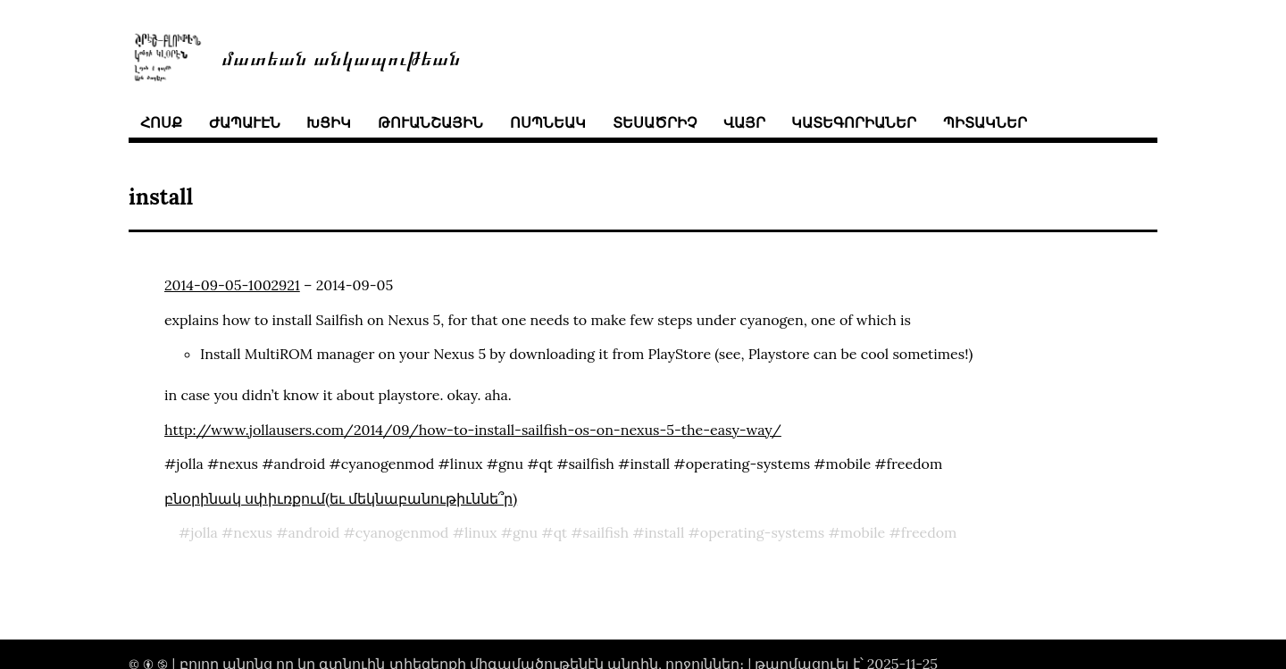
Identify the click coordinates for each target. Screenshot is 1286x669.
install (665, 532)
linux (480, 532)
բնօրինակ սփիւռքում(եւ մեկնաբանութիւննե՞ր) (340, 498)
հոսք (161, 122)
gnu (525, 532)
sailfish (606, 532)
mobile (863, 532)
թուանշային (430, 122)
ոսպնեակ (548, 122)
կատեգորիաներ (853, 122)
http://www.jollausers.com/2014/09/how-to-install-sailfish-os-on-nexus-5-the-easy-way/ (472, 430)
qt (560, 532)
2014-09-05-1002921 (232, 285)
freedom (929, 532)
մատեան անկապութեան (341, 57)
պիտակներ (985, 122)
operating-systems (762, 532)
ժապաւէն (244, 122)
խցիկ (328, 122)
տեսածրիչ (655, 122)
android (314, 532)
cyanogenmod (402, 532)
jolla (204, 532)
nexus (252, 532)
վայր (744, 122)
